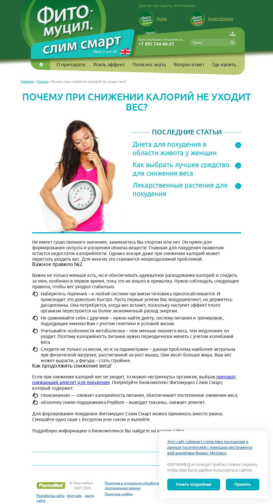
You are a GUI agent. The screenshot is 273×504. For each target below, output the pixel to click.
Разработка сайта (50, 495)
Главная (27, 81)
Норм (152, 18)
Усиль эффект (109, 64)
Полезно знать (149, 64)
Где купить (224, 64)
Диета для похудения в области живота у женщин (175, 148)
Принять (242, 484)
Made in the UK (105, 51)
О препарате (71, 64)
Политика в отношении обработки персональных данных (132, 485)
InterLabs (74, 495)
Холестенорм (211, 18)
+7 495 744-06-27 (156, 44)
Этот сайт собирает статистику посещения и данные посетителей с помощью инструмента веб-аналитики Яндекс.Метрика (209, 447)
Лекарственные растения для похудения (180, 189)
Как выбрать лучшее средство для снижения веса (181, 169)
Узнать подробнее (193, 484)
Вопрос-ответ (189, 64)
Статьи (42, 81)
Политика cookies (119, 494)
